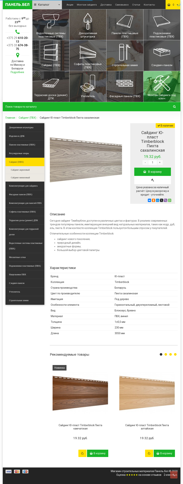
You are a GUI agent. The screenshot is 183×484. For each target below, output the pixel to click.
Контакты (149, 4)
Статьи (136, 4)
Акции (69, 4)
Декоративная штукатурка (21, 127)
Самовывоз (122, 4)
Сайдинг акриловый (20, 170)
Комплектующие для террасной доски (24, 232)
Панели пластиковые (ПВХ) (22, 144)
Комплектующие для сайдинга (23, 186)
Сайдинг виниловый (20, 177)
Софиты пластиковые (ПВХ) (22, 211)
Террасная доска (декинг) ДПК (23, 220)
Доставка (106, 4)
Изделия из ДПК (17, 136)
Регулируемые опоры (19, 153)
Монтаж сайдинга (87, 4)
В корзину (152, 172)
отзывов (156, 474)
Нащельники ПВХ (17, 274)
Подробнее (17, 72)
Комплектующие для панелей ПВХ (25, 203)
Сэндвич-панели (17, 283)
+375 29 (17, 39)
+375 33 (17, 47)
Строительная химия (19, 300)
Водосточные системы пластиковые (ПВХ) (25, 246)
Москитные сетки (17, 257)
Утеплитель (14, 291)
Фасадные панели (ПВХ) (20, 194)
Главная (10, 117)
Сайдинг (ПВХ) (27, 117)
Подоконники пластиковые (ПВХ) (25, 266)
